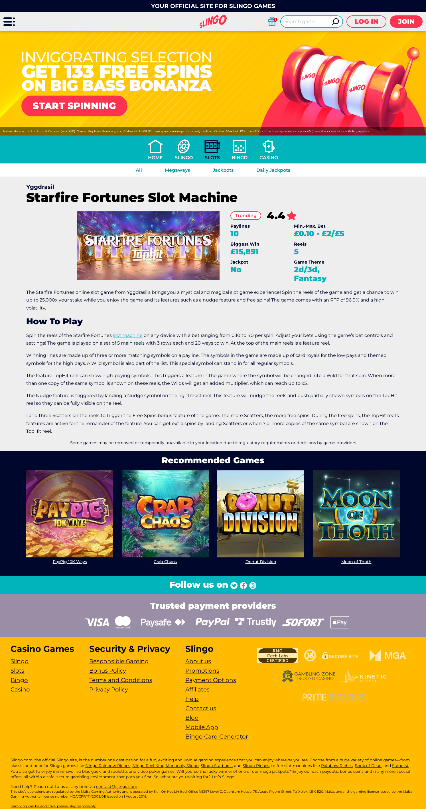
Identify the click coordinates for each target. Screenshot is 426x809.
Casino (268, 157)
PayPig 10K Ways (70, 561)
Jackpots (223, 170)
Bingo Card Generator (216, 736)
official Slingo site (59, 760)
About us (198, 661)
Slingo (184, 157)
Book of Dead (368, 765)
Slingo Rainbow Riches (107, 765)
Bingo (240, 157)
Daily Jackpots (273, 170)
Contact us (200, 708)
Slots (212, 157)
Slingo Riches (256, 765)
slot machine (128, 335)
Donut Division (261, 561)
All (139, 170)
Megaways (177, 170)
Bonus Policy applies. (353, 131)
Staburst (400, 765)
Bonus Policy (107, 670)
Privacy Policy (108, 689)
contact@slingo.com (116, 786)
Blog (192, 717)
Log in (366, 21)
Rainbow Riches (337, 765)
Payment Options (210, 680)
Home (155, 157)
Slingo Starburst (216, 765)
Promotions (202, 670)
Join (406, 21)
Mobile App (201, 727)
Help (192, 698)
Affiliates (197, 689)
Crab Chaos (165, 561)
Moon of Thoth (356, 561)
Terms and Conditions (120, 680)
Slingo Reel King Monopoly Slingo (165, 765)
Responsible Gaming (119, 661)
